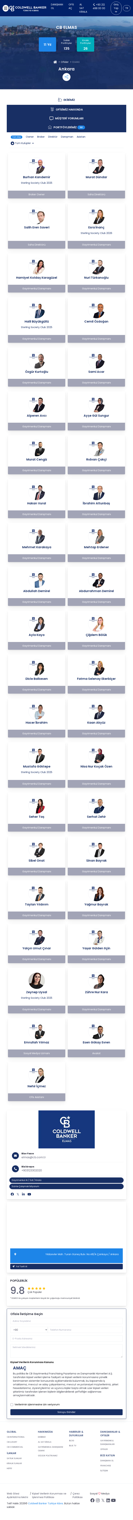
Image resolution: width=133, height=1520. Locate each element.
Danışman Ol (57, 6)
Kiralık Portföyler (85, 42)
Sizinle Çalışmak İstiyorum (25, 1186)
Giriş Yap (116, 8)
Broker (41, 136)
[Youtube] (29, 1194)
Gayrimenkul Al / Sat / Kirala (26, 1180)
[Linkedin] (23, 1194)
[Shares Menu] (66, 77)
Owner (30, 136)
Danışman (67, 136)
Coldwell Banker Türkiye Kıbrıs (45, 1503)
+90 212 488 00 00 (99, 6)
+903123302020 (31, 1170)
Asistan (81, 136)
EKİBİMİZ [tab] (68, 100)
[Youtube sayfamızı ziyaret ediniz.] (113, 1501)
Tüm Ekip (16, 137)
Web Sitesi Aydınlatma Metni (17, 1495)
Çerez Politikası (78, 1495)
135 (66, 48)
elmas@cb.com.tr (33, 1157)
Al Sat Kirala (83, 8)
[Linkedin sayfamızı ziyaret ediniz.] (108, 1501)
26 (85, 48)
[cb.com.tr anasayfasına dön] (28, 8)
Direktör (52, 136)
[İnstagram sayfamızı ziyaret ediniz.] (97, 1501)
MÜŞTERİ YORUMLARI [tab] (70, 119)
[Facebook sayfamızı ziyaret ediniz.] (92, 1501)
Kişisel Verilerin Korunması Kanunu (32, 1362)
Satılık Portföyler (66, 42)
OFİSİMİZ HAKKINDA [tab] (71, 110)
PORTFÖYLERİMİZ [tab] (67, 127)
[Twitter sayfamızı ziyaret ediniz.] (102, 1501)
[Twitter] (18, 1194)
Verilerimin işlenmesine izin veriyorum (37, 1404)
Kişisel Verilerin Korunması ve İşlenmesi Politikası (49, 1495)
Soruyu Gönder (66, 1412)
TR (126, 8)
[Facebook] (12, 1194)
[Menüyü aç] (6, 8)
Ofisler (65, 62)
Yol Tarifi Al (19, 1266)
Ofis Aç (71, 6)
